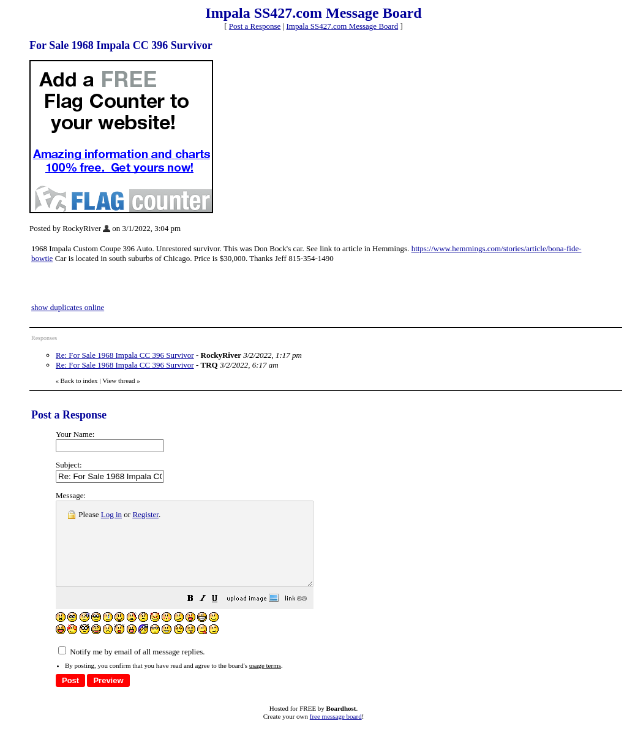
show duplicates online (67, 307)
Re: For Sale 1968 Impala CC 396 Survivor (125, 355)
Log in (111, 514)
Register (145, 514)
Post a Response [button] (255, 26)
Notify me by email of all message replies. (131, 668)
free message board (336, 732)
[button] (221, 616)
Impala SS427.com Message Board (342, 26)
